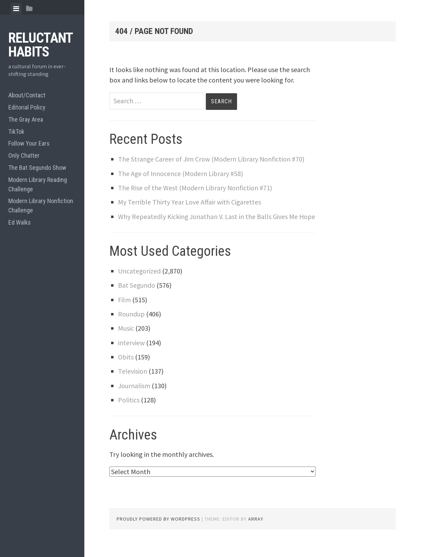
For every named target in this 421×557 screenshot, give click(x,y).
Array (255, 529)
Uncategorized (139, 281)
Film (124, 310)
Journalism (134, 396)
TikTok (16, 131)
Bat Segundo (136, 295)
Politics (129, 410)
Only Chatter (24, 155)
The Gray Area (25, 119)
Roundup (131, 324)
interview (131, 353)
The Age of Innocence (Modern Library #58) (181, 173)
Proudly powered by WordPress (158, 529)
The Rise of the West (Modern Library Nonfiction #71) (195, 187)
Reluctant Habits (40, 45)
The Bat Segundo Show (37, 167)
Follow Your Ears (29, 143)
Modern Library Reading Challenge (37, 184)
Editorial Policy (26, 107)
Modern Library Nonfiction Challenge (40, 205)
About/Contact (26, 95)
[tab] (16, 9)
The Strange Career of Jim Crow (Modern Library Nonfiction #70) (212, 159)
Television (132, 381)
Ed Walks (19, 222)
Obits (126, 367)
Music (126, 338)
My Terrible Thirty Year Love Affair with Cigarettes (190, 202)
